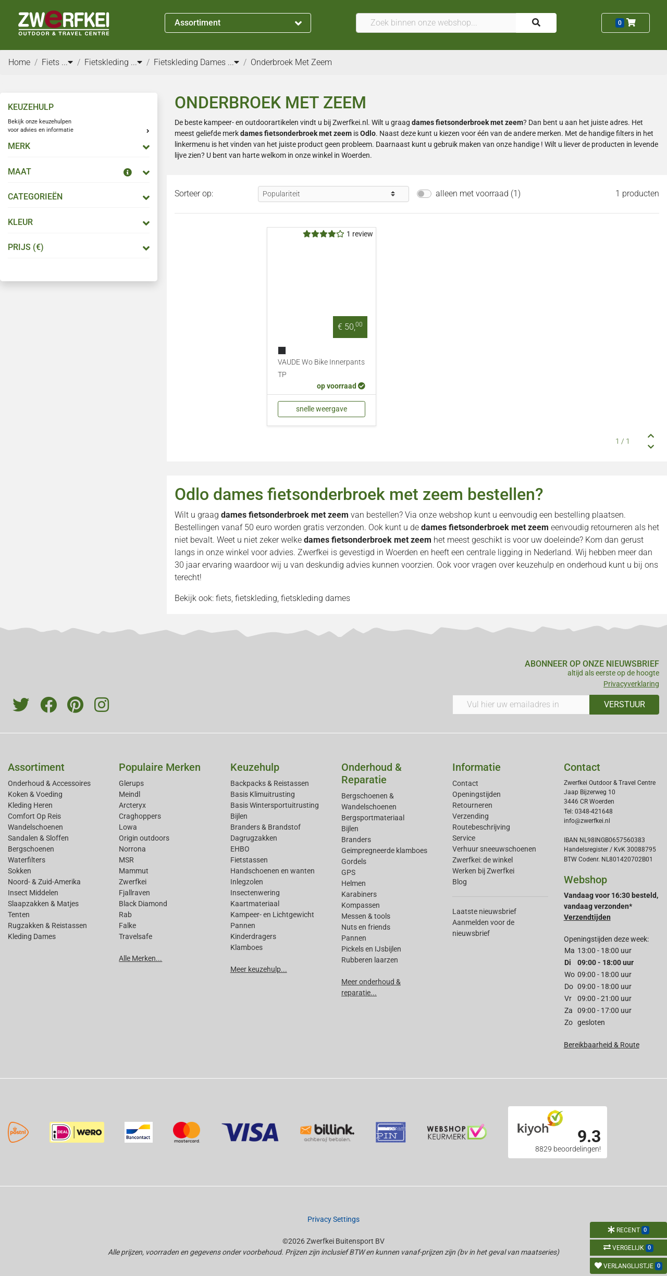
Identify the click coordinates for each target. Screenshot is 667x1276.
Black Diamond (143, 903)
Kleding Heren (30, 805)
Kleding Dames (32, 936)
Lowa (128, 827)
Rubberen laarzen (369, 960)
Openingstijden (476, 794)
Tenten (19, 914)
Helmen (353, 883)
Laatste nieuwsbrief (484, 911)
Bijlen (239, 816)
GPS (348, 872)
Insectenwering (255, 893)
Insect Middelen (33, 893)
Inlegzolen (246, 882)
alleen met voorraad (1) (478, 193)
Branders (356, 839)
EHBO (240, 849)
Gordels (353, 861)
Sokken (19, 871)
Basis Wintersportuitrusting (274, 805)
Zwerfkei (132, 882)
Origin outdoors (144, 838)
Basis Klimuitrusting (262, 794)
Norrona (132, 849)
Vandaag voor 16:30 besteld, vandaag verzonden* (611, 906)
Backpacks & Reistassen (269, 783)
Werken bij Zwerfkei (483, 871)
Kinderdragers (253, 936)
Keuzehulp (254, 767)
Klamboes (246, 947)
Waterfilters (26, 860)
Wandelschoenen (35, 827)
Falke (127, 925)
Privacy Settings (333, 1219)
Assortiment (238, 22)
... (67, 62)
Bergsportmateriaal (372, 818)
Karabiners (359, 894)
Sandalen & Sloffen (38, 838)
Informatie (476, 767)
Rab (125, 914)
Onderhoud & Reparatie (371, 773)
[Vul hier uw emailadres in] (521, 705)
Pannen (353, 938)
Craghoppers (140, 816)
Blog (459, 882)
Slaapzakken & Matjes (43, 903)
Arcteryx (132, 805)
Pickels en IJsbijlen (371, 949)
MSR (126, 860)
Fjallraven (134, 893)
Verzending (470, 816)
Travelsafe (135, 936)
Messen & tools (365, 916)
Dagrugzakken (253, 838)
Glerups (131, 783)
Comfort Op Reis (34, 816)
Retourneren (472, 805)
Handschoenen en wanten (272, 871)
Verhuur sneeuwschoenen (494, 849)
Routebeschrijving (481, 827)
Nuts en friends (365, 927)
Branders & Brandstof (265, 827)
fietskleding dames (315, 598)
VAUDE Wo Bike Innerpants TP (321, 368)
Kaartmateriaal (254, 903)
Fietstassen (249, 860)
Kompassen (360, 905)
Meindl (129, 794)
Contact (465, 783)
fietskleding (256, 598)
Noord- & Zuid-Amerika (44, 882)
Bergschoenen (31, 849)
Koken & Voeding (35, 794)
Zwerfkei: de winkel (482, 860)
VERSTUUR (624, 704)
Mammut (134, 871)
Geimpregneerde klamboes (384, 850)
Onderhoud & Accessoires (49, 783)
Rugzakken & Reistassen (47, 925)
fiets (223, 598)
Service (463, 838)
